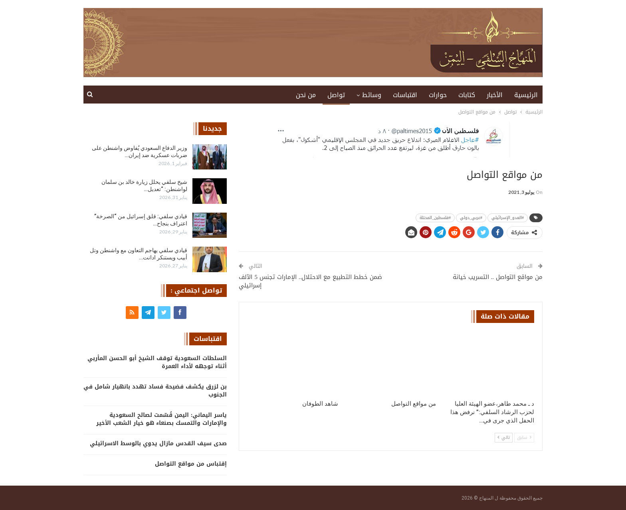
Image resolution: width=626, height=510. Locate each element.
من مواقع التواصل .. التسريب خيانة (498, 277)
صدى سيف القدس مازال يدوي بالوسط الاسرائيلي (158, 443)
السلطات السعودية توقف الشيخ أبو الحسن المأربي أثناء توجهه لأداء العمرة (157, 362)
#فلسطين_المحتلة (435, 217)
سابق (524, 437)
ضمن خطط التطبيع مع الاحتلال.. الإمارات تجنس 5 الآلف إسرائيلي (310, 281)
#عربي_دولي (471, 217)
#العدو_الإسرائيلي (507, 217)
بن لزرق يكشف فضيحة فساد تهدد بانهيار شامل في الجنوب (155, 390)
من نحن (306, 95)
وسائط (371, 95)
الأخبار (495, 95)
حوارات (438, 95)
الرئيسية (526, 95)
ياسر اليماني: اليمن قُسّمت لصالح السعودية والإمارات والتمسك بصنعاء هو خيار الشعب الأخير (161, 419)
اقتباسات (405, 95)
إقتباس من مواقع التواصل (191, 463)
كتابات (466, 95)
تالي (503, 437)
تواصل (336, 95)
